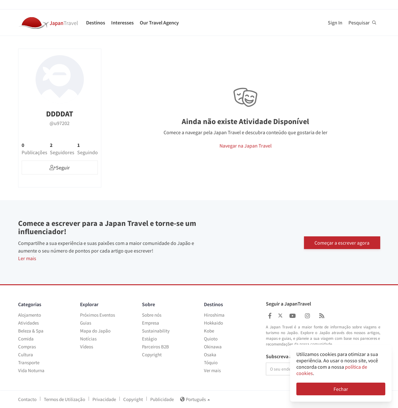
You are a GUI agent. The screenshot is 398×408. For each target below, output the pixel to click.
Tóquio (211, 362)
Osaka (210, 355)
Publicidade (162, 399)
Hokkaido (213, 323)
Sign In (335, 22)
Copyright (152, 355)
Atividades (28, 323)
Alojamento (29, 315)
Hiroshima (214, 315)
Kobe (209, 331)
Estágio (149, 339)
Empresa (150, 323)
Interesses (122, 22)
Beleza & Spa (31, 331)
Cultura (25, 355)
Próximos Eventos (97, 315)
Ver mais (212, 370)
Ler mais (27, 258)
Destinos (95, 22)
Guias (85, 323)
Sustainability (156, 331)
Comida (26, 339)
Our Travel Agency (159, 22)
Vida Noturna (31, 370)
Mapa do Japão (95, 331)
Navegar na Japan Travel (245, 145)
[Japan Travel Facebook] (270, 315)
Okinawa (213, 347)
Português (195, 399)
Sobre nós (151, 315)
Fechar (341, 389)
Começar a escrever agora (341, 242)
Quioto (211, 339)
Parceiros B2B (155, 347)
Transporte (28, 362)
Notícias (88, 339)
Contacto (27, 399)
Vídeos (86, 347)
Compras (27, 347)
